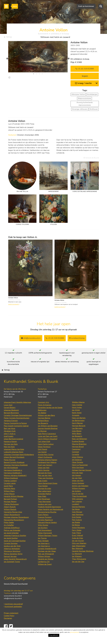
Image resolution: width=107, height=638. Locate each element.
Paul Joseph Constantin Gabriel (16, 431)
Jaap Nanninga (77, 520)
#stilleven (94, 110)
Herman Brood (78, 452)
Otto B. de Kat (77, 499)
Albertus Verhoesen (12, 554)
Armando (75, 421)
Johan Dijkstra (77, 463)
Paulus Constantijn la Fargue (15, 429)
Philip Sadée (9, 528)
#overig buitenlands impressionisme (85, 104)
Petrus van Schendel (12, 536)
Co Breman (42, 437)
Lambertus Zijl (43, 567)
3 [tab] (39, 75)
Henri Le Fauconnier (80, 471)
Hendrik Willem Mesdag (13, 502)
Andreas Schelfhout (12, 533)
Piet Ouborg (77, 525)
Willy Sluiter (43, 531)
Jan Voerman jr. (44, 549)
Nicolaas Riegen (10, 507)
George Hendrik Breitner (48, 434)
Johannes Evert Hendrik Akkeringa (17, 408)
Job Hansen (76, 481)
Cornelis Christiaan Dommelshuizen (18, 421)
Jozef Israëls (8, 442)
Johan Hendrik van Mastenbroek (50, 515)
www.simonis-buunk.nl (13, 601)
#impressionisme (84, 99)
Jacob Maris (8, 492)
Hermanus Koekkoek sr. (13, 476)
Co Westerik (77, 559)
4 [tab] (42, 75)
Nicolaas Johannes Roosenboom (16, 523)
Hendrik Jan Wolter (45, 565)
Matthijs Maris (9, 494)
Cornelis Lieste (10, 489)
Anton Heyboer (78, 489)
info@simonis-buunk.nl (13, 604)
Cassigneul (76, 455)
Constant (75, 458)
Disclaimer (8, 624)
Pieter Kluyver (9, 465)
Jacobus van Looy (44, 510)
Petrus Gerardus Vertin (13, 559)
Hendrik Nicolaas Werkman (82, 557)
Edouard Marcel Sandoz (47, 528)
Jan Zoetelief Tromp (12, 567)
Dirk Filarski (42, 455)
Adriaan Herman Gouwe (81, 476)
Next (69, 59)
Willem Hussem (78, 494)
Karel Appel (77, 418)
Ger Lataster (77, 507)
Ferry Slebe (76, 536)
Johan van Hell (43, 473)
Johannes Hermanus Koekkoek (16, 471)
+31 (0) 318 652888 (85, 69)
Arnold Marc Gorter (46, 460)
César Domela (77, 468)
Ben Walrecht (77, 554)
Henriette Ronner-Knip (13, 518)
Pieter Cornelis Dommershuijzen (16, 424)
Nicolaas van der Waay (47, 557)
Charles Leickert (10, 486)
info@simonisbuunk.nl (31, 339)
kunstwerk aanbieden (13, 612)
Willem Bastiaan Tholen (47, 541)
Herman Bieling (44, 424)
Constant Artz (43, 408)
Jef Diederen (77, 465)
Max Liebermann (44, 497)
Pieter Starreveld (45, 539)
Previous (7, 59)
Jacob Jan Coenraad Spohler (15, 546)
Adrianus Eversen (11, 426)
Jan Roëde (76, 528)
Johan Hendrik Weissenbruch (15, 565)
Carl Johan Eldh (44, 447)
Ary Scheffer (9, 531)
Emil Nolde (76, 523)
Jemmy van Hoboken (80, 491)
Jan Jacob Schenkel (11, 539)
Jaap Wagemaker (78, 552)
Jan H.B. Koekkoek (11, 473)
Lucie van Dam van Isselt (47, 442)
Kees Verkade (43, 546)
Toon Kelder (43, 492)
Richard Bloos (43, 426)
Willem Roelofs (10, 515)
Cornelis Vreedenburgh (47, 554)
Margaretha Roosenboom (14, 526)
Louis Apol (8, 411)
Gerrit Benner (77, 429)
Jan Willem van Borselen (48, 431)
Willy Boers (76, 439)
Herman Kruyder (44, 494)
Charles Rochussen (11, 510)
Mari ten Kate (9, 452)
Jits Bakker (42, 418)
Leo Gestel (42, 458)
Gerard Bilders (9, 413)
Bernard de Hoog (45, 479)
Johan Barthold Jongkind (13, 445)
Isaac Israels (42, 486)
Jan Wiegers (77, 562)
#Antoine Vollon (78, 95)
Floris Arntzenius (44, 411)
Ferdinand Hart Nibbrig (47, 468)
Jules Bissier (77, 437)
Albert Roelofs (10, 512)
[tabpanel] (38, 57)
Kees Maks (42, 502)
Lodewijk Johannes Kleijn (13, 458)
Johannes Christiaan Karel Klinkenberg (19, 460)
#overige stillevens (80, 110)
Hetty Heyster (43, 476)
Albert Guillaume (45, 463)
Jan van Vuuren (78, 546)
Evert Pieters (43, 520)
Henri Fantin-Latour (46, 450)
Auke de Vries (77, 544)
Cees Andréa (77, 411)
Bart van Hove (9, 434)
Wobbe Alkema (78, 408)
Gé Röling (76, 531)
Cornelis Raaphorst (45, 526)
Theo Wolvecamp (79, 565)
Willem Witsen (44, 562)
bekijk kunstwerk (13, 305)
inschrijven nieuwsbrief (13, 609)
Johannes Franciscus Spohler (15, 541)
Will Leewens (77, 505)
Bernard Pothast (10, 505)
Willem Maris (9, 497)
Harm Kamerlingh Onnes (47, 489)
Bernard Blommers (11, 418)
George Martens (78, 512)
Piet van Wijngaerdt (46, 559)
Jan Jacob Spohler (11, 544)
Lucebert (75, 510)
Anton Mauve (9, 499)
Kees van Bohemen (79, 444)
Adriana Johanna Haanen (47, 465)
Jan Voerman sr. (44, 552)
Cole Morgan (77, 518)
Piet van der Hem (45, 481)
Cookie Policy (9, 621)
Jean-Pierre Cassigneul (47, 439)
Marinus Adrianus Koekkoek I (15, 481)
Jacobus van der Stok (12, 552)
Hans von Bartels (78, 424)
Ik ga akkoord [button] (54, 635)
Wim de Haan (77, 478)
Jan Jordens (76, 497)
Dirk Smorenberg (45, 536)
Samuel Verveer (10, 562)
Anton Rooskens (78, 533)
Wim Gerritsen (78, 473)
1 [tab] (34, 75)
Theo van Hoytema (45, 484)
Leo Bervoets (77, 434)
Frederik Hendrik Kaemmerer (49, 512)
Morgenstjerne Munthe (47, 518)
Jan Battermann (78, 426)
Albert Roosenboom (12, 520)
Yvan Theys (76, 538)
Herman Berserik (78, 431)
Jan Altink (76, 416)
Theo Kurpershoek (79, 502)
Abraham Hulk (9, 437)
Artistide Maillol (44, 499)
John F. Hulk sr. (10, 439)
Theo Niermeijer (44, 507)
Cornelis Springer (11, 549)
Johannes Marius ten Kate (14, 455)
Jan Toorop (42, 544)
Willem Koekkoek (11, 484)
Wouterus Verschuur (12, 557)
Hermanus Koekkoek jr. (13, 479)
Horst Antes (77, 413)
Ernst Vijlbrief (77, 541)
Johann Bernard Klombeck (14, 463)
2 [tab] (36, 75)
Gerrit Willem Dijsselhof (47, 445)
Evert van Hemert (45, 471)
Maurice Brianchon (79, 450)
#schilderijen (92, 95)
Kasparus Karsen (10, 447)
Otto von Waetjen (79, 549)
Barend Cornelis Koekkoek (14, 468)
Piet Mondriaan (44, 505)
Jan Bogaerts (43, 429)
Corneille (75, 460)
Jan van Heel (77, 484)
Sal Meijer (76, 515)
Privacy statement (11, 619)
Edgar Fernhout (44, 452)
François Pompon (44, 523)
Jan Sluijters (42, 533)
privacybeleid (74, 632)
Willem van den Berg (46, 421)
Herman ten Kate (11, 450)
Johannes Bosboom (11, 416)
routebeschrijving (77, 339)
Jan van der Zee (78, 567)
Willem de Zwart (45, 570)
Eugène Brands (78, 447)
